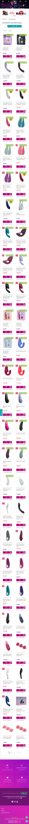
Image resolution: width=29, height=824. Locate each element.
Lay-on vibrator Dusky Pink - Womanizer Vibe (7, 655)
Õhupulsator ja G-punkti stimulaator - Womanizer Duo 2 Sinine (8, 242)
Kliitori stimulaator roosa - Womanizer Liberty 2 (21, 159)
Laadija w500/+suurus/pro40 (20, 214)
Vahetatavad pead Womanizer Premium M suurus (21, 738)
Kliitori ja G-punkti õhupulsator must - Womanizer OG (20, 518)
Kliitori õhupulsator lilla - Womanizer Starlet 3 (7, 572)
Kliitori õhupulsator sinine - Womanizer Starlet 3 (6, 600)
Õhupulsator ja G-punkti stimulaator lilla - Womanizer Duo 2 (21, 270)
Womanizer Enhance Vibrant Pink (7, 434)
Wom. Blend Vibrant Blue (21, 351)
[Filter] (1, 412)
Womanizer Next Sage (20, 461)
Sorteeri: (5, 30)
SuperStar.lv (4, 19)
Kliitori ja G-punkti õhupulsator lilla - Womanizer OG (6, 77)
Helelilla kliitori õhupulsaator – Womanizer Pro (6, 49)
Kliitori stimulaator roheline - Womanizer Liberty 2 (20, 132)
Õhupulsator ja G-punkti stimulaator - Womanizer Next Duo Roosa (8, 270)
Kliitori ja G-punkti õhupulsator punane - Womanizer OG (20, 77)
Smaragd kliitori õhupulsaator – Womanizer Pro (6, 352)
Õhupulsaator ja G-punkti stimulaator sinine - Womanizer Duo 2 (8, 711)
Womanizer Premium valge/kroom (7, 489)
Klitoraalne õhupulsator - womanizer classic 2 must (8, 628)
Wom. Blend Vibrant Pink (7, 378)
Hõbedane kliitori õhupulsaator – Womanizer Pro (19, 49)
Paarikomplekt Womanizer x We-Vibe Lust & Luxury (20, 711)
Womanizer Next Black (20, 433)
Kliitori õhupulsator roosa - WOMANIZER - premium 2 (7, 132)
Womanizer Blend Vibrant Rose (19, 379)
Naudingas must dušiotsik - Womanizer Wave (20, 683)
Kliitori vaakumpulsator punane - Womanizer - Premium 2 (20, 187)
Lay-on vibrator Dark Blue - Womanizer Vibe (20, 627)
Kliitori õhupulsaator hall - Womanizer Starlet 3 (8, 544)
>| (19, 752)
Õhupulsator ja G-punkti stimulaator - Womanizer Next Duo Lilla (21, 242)
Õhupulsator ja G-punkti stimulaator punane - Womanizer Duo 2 (21, 297)
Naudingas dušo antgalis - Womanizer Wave (8, 682)
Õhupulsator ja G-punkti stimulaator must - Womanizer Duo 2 (7, 297)
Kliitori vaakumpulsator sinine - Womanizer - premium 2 (7, 215)
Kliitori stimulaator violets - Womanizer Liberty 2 (7, 187)
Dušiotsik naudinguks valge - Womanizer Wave (7, 517)
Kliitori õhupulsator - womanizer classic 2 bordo (20, 545)
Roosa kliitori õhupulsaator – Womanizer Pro (19, 325)
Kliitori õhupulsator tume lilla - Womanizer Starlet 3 (21, 600)
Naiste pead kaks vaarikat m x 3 (19, 655)
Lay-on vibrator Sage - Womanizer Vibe (20, 489)
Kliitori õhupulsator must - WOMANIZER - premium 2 (21, 104)
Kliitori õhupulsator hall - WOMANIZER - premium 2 (8, 103)
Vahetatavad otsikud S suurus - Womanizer (7, 737)
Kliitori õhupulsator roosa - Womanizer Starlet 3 (20, 573)
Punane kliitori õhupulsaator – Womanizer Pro (6, 325)
